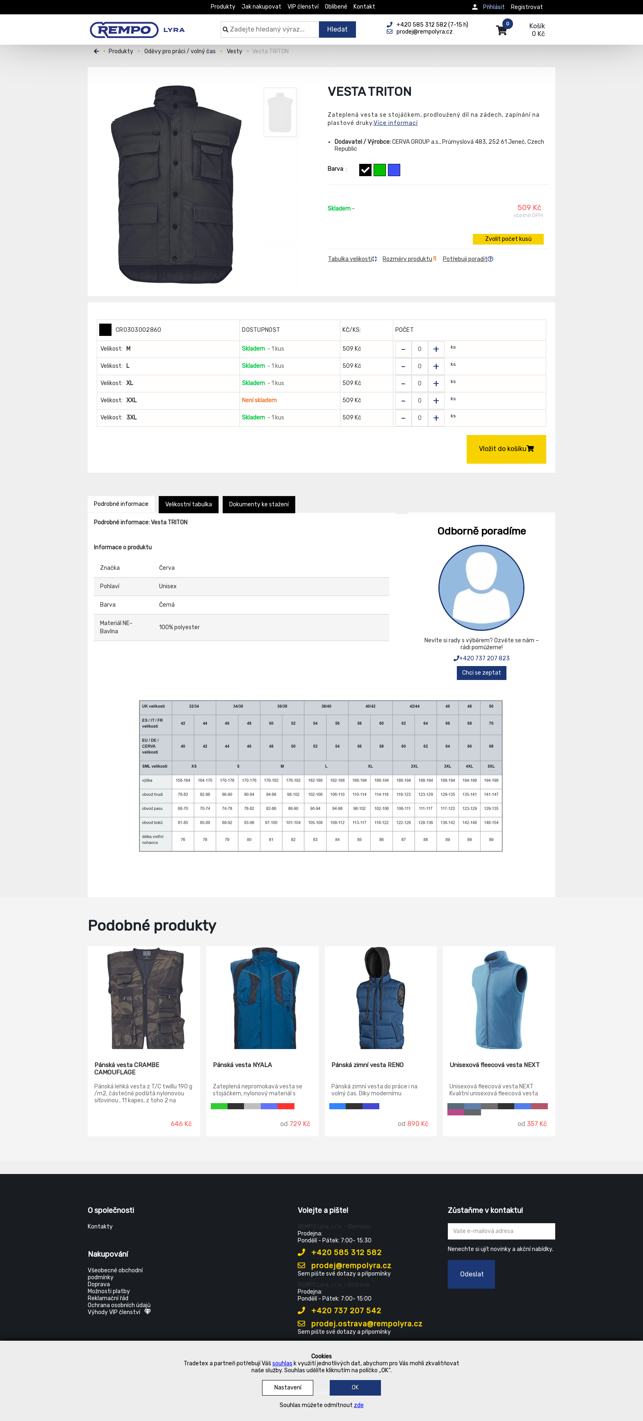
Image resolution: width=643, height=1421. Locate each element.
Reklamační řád (108, 1298)
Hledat (337, 29)
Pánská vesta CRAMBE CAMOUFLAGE (126, 1068)
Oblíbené (336, 6)
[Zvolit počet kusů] (420, 349)
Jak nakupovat (261, 6)
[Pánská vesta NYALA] (262, 998)
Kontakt (364, 6)
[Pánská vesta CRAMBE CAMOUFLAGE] (144, 998)
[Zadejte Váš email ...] (502, 1231)
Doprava (99, 1284)
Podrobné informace (121, 504)
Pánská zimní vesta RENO (367, 1065)
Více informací (396, 123)
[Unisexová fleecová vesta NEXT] (499, 998)
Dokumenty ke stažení (259, 504)
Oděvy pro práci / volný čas (180, 51)
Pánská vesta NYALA (242, 1065)
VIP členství (303, 6)
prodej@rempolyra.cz (345, 1265)
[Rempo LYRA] (137, 25)
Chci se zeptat (481, 672)
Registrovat (527, 7)
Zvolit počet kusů (508, 239)
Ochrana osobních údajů (119, 1305)
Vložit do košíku (506, 449)
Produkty (223, 6)
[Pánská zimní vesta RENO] (381, 998)
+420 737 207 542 (339, 1310)
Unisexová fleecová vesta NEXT (494, 1065)
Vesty (234, 51)
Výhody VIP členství (119, 1312)
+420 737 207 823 (482, 658)
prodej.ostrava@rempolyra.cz (360, 1323)
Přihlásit (494, 7)
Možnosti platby (109, 1291)
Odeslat (472, 1274)
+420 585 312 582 (340, 1252)
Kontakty (100, 1226)
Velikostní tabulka (188, 504)
